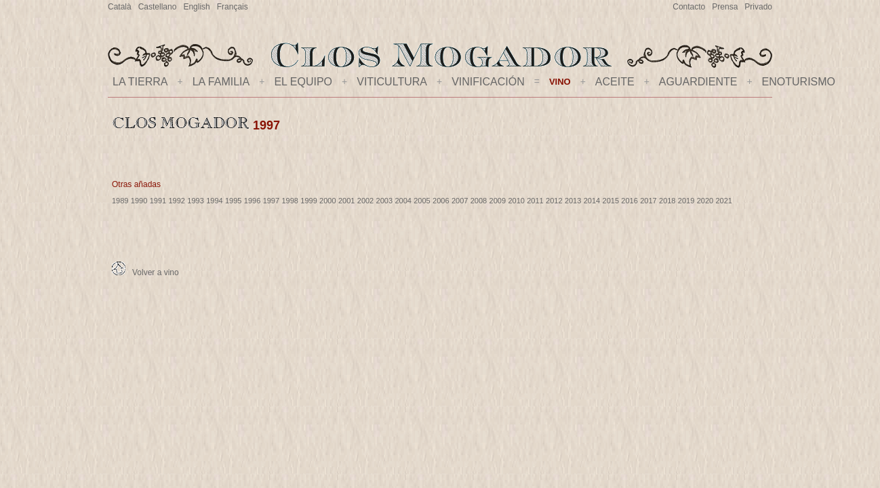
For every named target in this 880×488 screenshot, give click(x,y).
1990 (139, 201)
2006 (441, 201)
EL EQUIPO (303, 81)
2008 (479, 201)
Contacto (689, 7)
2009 (497, 201)
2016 (629, 201)
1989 (120, 201)
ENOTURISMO (798, 81)
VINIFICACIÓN (488, 81)
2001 (346, 201)
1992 (176, 201)
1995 (233, 201)
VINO (560, 82)
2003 (384, 201)
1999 (308, 201)
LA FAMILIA (221, 81)
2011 (535, 201)
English (196, 7)
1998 (289, 201)
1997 (271, 201)
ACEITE (615, 81)
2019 (686, 201)
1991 (158, 201)
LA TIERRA (140, 81)
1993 (195, 201)
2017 (648, 201)
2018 (667, 201)
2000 (327, 201)
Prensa (725, 7)
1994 (214, 201)
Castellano (157, 7)
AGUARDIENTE (698, 81)
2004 (403, 201)
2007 (460, 201)
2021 (724, 201)
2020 (705, 201)
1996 (252, 201)
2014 (592, 201)
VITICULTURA (392, 81)
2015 (611, 201)
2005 (422, 201)
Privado (758, 7)
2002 (365, 201)
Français (232, 7)
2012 (554, 201)
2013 (573, 201)
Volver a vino (145, 272)
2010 (516, 201)
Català (120, 7)
